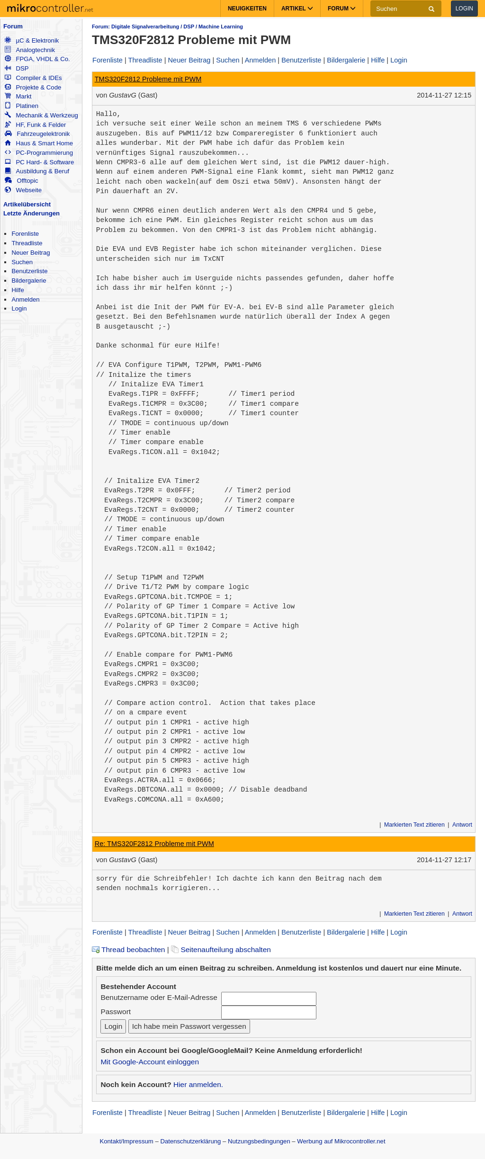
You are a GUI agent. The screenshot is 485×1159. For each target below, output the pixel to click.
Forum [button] (342, 8)
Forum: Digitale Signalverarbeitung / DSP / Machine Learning (167, 26)
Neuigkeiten (247, 8)
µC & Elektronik (32, 40)
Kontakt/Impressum (126, 1141)
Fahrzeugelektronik (37, 133)
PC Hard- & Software (39, 162)
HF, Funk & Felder (35, 124)
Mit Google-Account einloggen (149, 1062)
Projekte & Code (33, 87)
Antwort (462, 824)
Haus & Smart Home (39, 143)
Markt (18, 96)
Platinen (21, 105)
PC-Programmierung (39, 152)
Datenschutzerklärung (190, 1141)
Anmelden (25, 299)
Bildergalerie (28, 280)
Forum (13, 26)
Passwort (115, 1011)
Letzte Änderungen (31, 213)
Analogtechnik (30, 49)
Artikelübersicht (27, 204)
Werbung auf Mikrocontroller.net (341, 1141)
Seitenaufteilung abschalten (221, 949)
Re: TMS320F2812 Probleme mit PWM (154, 843)
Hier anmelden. (198, 1084)
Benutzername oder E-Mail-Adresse (158, 997)
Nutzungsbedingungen (259, 1141)
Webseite (23, 190)
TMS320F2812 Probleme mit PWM (148, 79)
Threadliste (26, 243)
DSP (16, 68)
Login (464, 8)
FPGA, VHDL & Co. (37, 58)
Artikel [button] (297, 8)
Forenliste (25, 233)
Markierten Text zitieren (414, 824)
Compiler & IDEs (33, 77)
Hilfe (17, 290)
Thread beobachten (128, 949)
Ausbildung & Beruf (37, 171)
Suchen (22, 262)
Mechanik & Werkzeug (41, 115)
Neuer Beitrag (30, 252)
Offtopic (21, 180)
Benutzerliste (29, 271)
